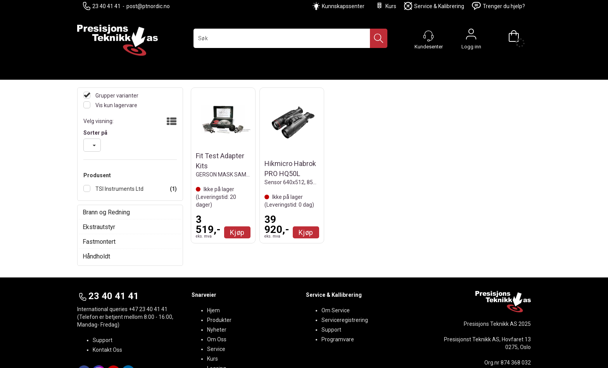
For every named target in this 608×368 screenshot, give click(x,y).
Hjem (213, 310)
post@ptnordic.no (148, 6)
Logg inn (471, 36)
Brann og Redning (106, 212)
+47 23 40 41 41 (148, 309)
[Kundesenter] (428, 36)
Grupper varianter (116, 95)
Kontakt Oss (107, 350)
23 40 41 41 (102, 6)
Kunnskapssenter (343, 6)
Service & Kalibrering (434, 6)
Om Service (335, 310)
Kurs (385, 6)
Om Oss (216, 339)
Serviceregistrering (344, 320)
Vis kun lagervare (115, 105)
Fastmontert (99, 241)
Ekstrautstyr (99, 227)
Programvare (337, 339)
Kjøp (237, 232)
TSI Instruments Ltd (118, 189)
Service (216, 349)
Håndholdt (96, 256)
